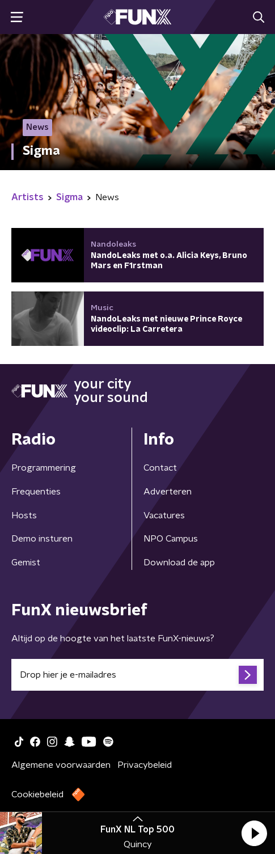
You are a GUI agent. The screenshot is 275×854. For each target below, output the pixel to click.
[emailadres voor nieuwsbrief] (137, 675)
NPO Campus (170, 538)
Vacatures (164, 515)
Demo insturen (42, 538)
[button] (254, 833)
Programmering (43, 467)
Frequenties (36, 491)
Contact (160, 467)
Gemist (25, 562)
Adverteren (167, 491)
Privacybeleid (144, 765)
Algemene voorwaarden (61, 765)
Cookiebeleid (37, 794)
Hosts (24, 515)
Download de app (179, 562)
